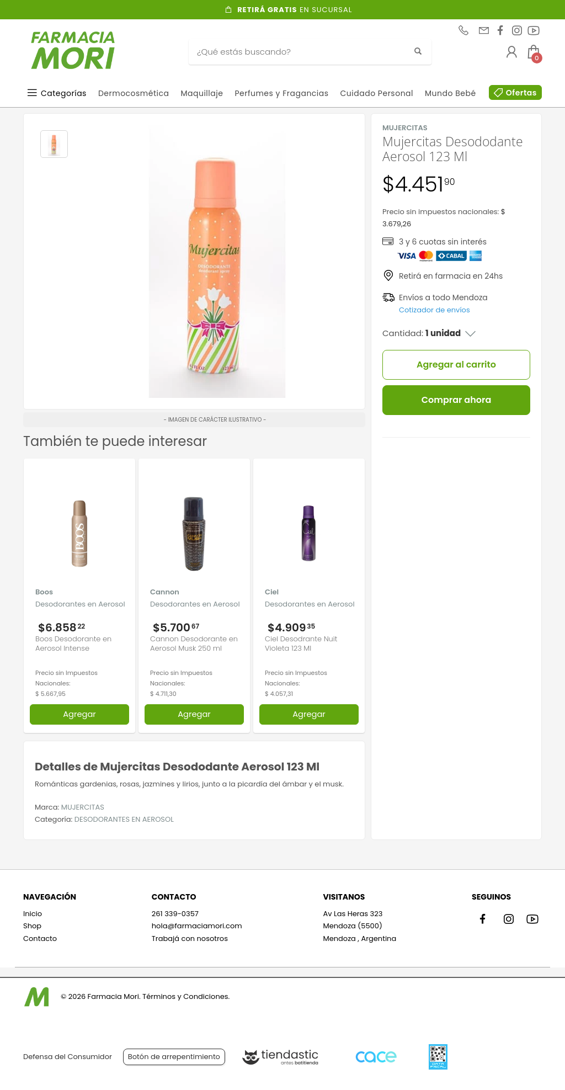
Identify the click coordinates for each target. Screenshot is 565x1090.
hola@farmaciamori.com (197, 926)
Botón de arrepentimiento (174, 1056)
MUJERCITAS (82, 807)
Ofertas (521, 92)
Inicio (32, 913)
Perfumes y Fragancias (281, 93)
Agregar (79, 714)
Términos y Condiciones (185, 996)
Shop (32, 926)
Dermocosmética (133, 93)
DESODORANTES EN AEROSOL (124, 819)
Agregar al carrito (456, 364)
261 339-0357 (175, 913)
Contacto (40, 938)
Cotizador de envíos (434, 310)
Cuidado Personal (376, 93)
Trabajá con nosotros (190, 938)
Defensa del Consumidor (67, 1056)
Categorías (64, 93)
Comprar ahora (457, 400)
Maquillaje (201, 93)
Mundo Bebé (450, 93)
